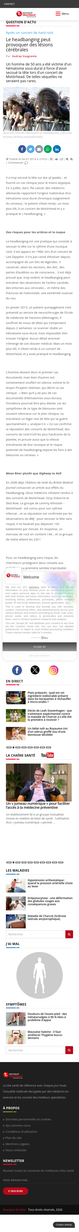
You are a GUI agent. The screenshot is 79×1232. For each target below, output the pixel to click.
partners (34, 587)
